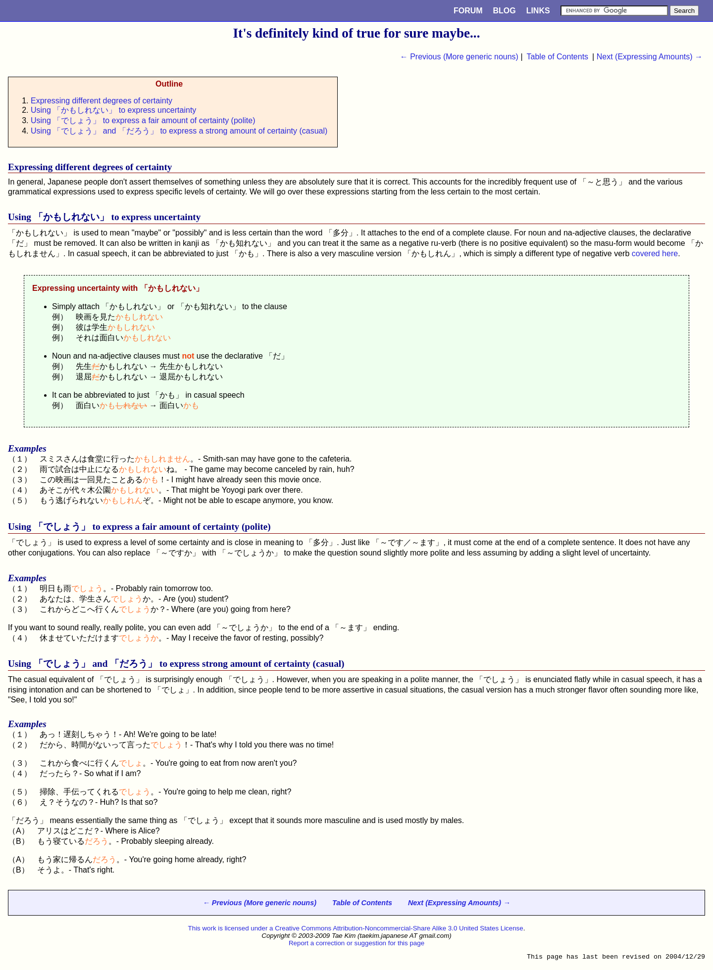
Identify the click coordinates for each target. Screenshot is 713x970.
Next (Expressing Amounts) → (650, 56)
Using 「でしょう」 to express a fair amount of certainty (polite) (143, 120)
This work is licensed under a (231, 928)
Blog (504, 10)
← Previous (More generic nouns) (459, 56)
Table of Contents (558, 56)
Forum (468, 10)
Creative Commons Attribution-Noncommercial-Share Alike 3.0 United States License (399, 928)
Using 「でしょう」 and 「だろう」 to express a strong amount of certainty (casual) (179, 131)
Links (538, 10)
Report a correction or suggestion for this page (356, 943)
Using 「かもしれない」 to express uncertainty (113, 110)
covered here (655, 253)
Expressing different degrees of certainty (101, 100)
